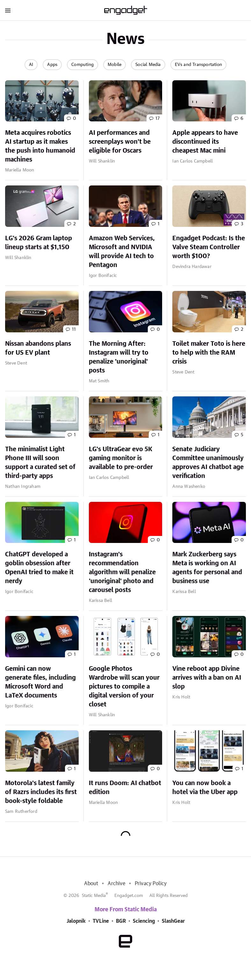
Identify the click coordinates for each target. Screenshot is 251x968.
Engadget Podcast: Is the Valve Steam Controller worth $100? (208, 247)
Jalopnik (76, 921)
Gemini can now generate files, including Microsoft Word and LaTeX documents (40, 682)
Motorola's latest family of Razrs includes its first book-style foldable (41, 792)
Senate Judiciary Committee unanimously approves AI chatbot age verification (208, 462)
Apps (52, 64)
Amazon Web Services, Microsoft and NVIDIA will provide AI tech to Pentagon (122, 251)
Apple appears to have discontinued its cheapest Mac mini (205, 142)
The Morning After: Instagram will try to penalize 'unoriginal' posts (118, 357)
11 (74, 329)
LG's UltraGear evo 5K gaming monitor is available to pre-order (121, 458)
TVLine (101, 921)
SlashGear (173, 921)
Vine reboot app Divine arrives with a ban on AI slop (206, 678)
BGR (121, 921)
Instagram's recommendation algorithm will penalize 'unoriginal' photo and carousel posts (122, 572)
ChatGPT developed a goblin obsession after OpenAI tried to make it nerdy (39, 567)
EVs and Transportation (198, 64)
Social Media (148, 64)
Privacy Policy (151, 883)
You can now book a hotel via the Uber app (205, 787)
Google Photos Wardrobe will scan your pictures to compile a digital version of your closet (124, 687)
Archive (116, 883)
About (91, 883)
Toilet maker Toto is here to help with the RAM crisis (208, 353)
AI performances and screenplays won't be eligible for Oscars (120, 142)
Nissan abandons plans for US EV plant (38, 348)
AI (31, 64)
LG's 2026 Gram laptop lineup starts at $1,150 (38, 242)
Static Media (94, 895)
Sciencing (144, 921)
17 (157, 118)
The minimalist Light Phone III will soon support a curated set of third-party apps (40, 462)
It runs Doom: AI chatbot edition (125, 787)
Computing (82, 64)
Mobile (114, 64)
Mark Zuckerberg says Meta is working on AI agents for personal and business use (207, 567)
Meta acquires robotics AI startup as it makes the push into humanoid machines (40, 146)
